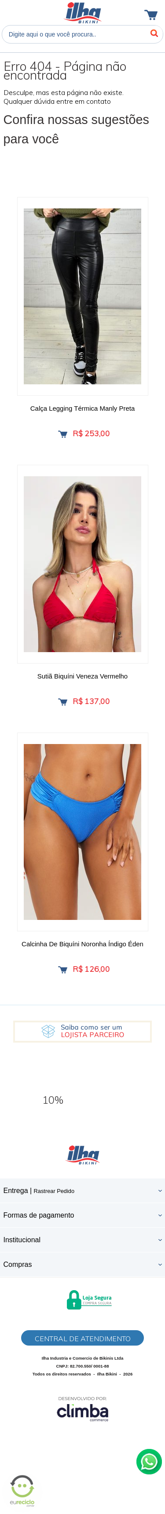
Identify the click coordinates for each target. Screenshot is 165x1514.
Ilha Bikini (82, 12)
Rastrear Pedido (54, 1191)
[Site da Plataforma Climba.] (83, 1409)
